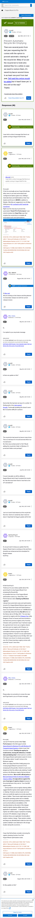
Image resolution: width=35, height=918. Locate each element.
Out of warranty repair (21, 344)
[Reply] (28, 98)
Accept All (25, 915)
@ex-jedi (8, 177)
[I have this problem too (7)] (16, 98)
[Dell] (2, 10)
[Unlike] (5, 97)
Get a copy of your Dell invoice (16, 346)
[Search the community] (16, 5)
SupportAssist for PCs (11, 10)
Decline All (10, 915)
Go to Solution (20, 23)
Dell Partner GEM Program (9, 344)
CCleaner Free (24, 616)
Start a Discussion (26, 15)
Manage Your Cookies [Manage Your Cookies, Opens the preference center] (17, 912)
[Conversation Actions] (30, 36)
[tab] (8, 105)
